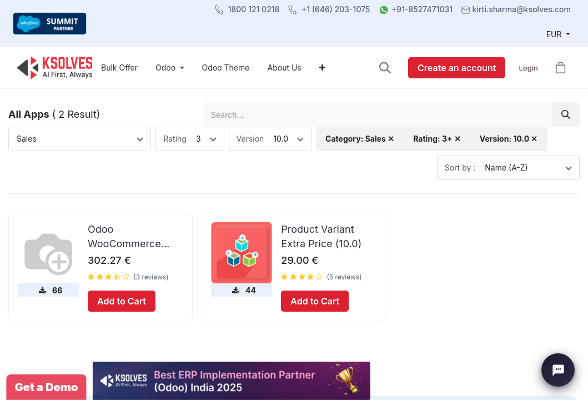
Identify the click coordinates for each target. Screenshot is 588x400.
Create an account (457, 67)
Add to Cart (121, 301)
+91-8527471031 (422, 9)
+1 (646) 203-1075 (335, 9)
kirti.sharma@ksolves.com (522, 9)
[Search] (566, 114)
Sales (27, 138)
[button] (385, 67)
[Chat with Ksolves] (558, 370)
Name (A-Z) (506, 167)
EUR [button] (555, 34)
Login (528, 67)
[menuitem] (119, 67)
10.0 (280, 138)
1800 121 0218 (254, 9)
